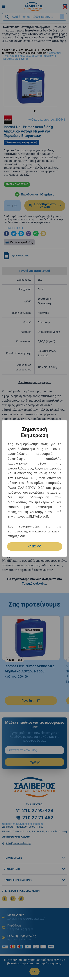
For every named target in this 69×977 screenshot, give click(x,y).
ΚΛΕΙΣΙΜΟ (34, 546)
